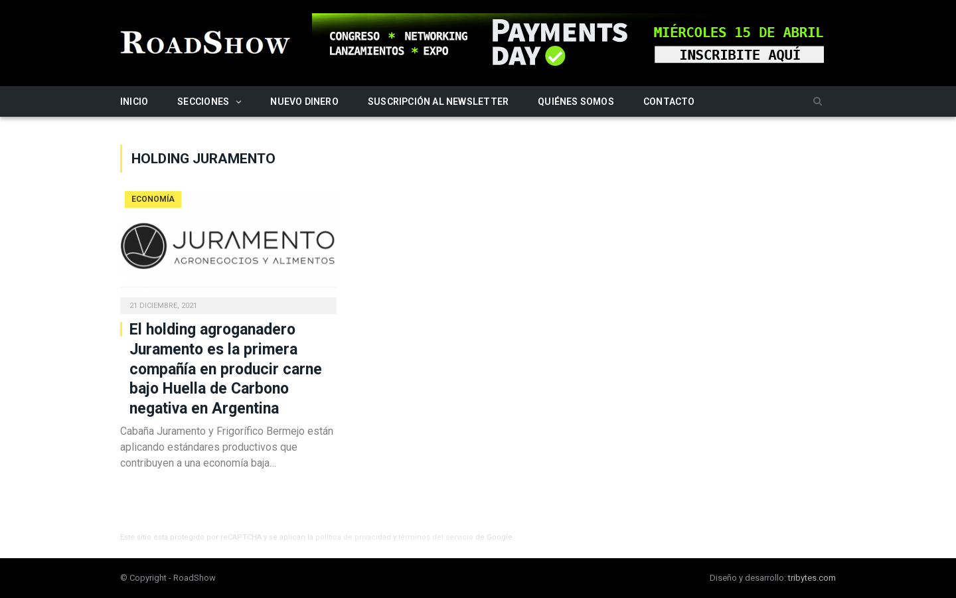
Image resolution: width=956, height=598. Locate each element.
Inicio (134, 101)
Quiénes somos (576, 101)
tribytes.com (812, 578)
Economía (153, 199)
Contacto (669, 101)
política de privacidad (353, 537)
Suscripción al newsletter (438, 101)
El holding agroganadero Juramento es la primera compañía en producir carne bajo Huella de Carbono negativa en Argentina (225, 369)
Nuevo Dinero (304, 101)
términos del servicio (435, 537)
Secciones (203, 101)
